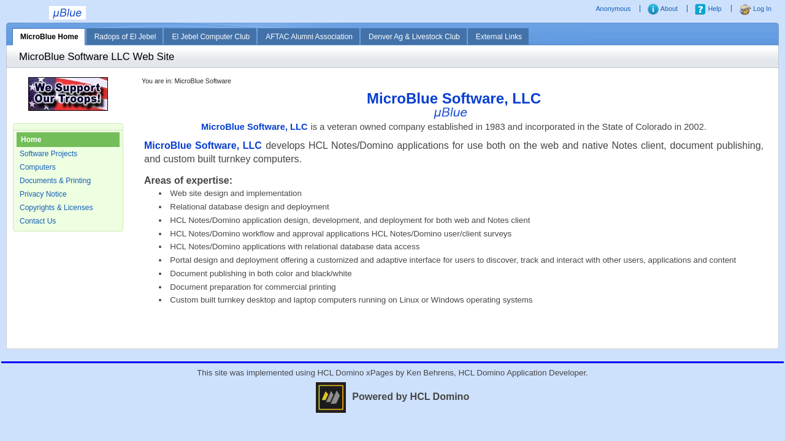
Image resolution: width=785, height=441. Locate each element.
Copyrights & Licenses (56, 207)
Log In (755, 8)
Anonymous (613, 8)
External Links (499, 36)
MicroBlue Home (49, 36)
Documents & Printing (55, 180)
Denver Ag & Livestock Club (414, 36)
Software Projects (48, 153)
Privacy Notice (43, 194)
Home (31, 139)
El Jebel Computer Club (211, 36)
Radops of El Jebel (125, 36)
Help (708, 8)
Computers (38, 167)
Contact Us (38, 221)
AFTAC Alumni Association (309, 36)
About (663, 8)
